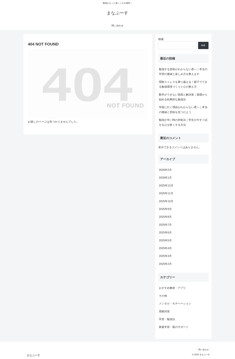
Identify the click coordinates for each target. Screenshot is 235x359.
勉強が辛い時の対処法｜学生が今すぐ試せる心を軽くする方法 (183, 122)
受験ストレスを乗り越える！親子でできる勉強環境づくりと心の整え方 (183, 84)
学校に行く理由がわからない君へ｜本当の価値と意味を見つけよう (183, 109)
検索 (161, 39)
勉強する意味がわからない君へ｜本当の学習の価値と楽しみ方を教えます (183, 72)
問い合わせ (203, 349)
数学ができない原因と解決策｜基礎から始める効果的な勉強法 (183, 97)
